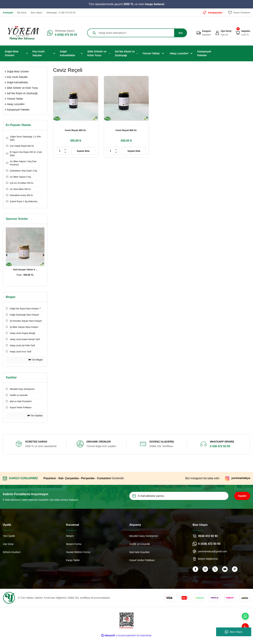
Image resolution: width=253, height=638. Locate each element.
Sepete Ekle (83, 151)
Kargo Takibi (73, 560)
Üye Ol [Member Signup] (224, 34)
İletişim (70, 536)
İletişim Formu (74, 544)
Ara (181, 32)
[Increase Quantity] (65, 149)
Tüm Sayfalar (35, 415)
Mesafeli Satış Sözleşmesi (143, 536)
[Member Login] (217, 33)
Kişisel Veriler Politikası (142, 560)
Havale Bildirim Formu (78, 552)
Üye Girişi (8, 544)
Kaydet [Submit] (242, 495)
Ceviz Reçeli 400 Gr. (75, 130)
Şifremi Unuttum (11, 552)
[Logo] (22, 33)
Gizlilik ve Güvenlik (139, 544)
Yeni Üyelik (9, 536)
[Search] (137, 32)
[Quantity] (60, 150)
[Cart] (238, 33)
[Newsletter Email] (178, 496)
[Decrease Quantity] (65, 152)
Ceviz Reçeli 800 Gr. (126, 130)
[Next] (43, 255)
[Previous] (7, 255)
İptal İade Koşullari (139, 552)
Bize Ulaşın (233, 632)
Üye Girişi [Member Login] (226, 31)
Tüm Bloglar (36, 360)
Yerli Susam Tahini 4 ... (25, 269)
